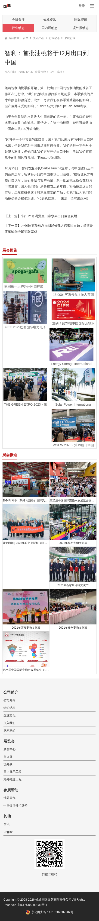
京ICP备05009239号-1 (32, 905)
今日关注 (18, 19)
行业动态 (18, 28)
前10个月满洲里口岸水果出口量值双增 (49, 216)
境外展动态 (81, 28)
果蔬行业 (69, 38)
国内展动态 (49, 28)
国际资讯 (80, 19)
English (8, 832)
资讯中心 (38, 38)
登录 (82, 6)
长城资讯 (49, 19)
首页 (25, 38)
